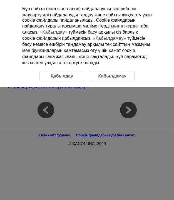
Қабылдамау (109, 38)
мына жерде (124, 26)
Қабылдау (53, 32)
